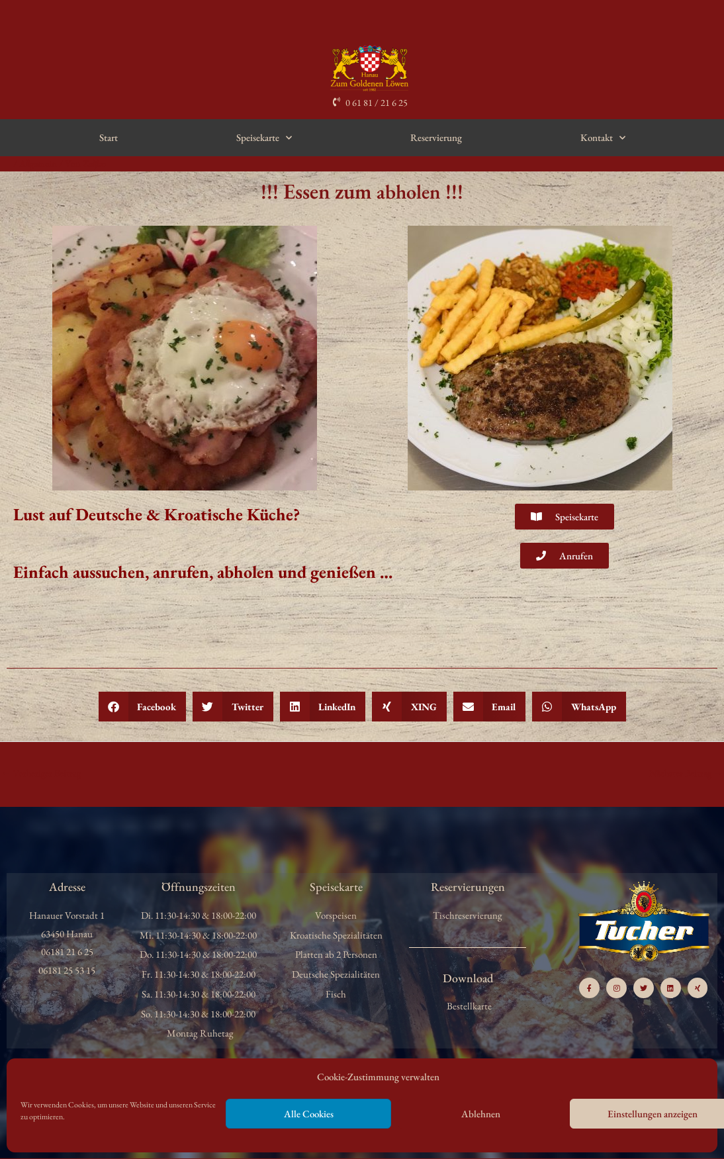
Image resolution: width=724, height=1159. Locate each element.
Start (108, 137)
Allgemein (39, 163)
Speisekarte (264, 138)
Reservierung (436, 137)
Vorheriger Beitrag (42, 773)
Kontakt (602, 138)
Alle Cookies (309, 1113)
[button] (143, 706)
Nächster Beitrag (684, 773)
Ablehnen (480, 1113)
